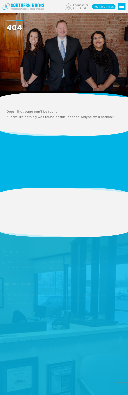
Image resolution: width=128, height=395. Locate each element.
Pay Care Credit (104, 6)
